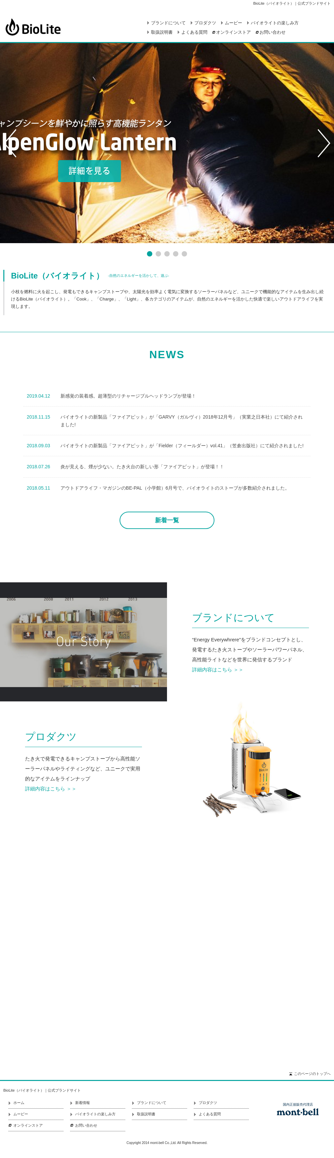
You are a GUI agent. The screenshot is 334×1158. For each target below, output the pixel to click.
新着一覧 (167, 520)
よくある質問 (194, 32)
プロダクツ (205, 22)
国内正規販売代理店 (298, 1104)
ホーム (18, 1103)
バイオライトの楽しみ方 (275, 22)
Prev (10, 143)
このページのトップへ (312, 1074)
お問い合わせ (273, 32)
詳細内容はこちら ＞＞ (217, 669)
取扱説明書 (162, 32)
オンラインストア (233, 32)
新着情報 (82, 1103)
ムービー (233, 22)
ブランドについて (168, 22)
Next (324, 143)
